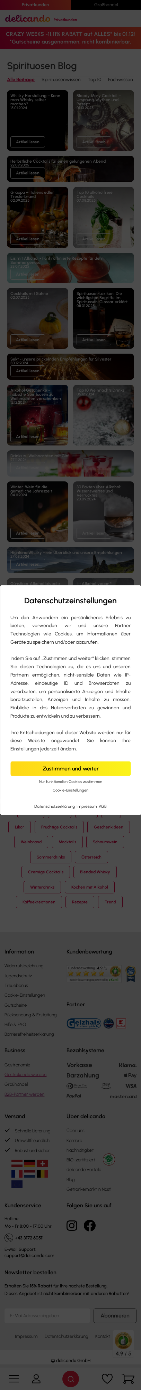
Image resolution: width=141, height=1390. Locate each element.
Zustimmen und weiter (71, 768)
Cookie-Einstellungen (70, 790)
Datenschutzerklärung (55, 806)
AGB (103, 806)
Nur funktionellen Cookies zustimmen (70, 781)
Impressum (87, 806)
